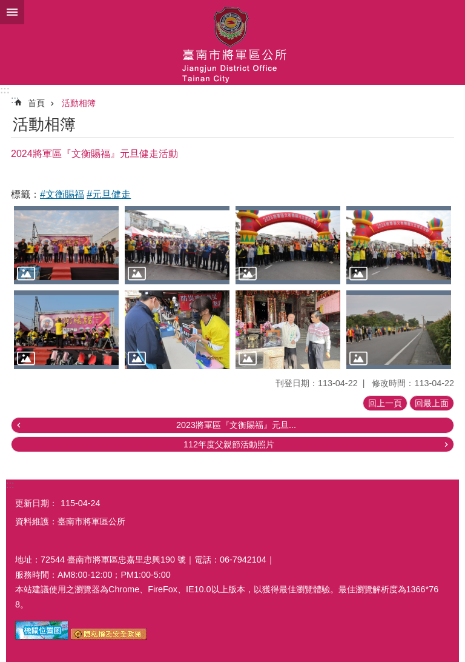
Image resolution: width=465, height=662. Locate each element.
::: (5, 90)
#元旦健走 (109, 194)
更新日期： (36, 503)
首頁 (36, 103)
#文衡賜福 (62, 194)
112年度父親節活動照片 (228, 444)
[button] (66, 245)
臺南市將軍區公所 (232, 42)
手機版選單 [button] (12, 12)
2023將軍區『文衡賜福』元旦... (236, 425)
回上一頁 (385, 403)
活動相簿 (79, 103)
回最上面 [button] (432, 403)
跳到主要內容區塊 (6, 6)
